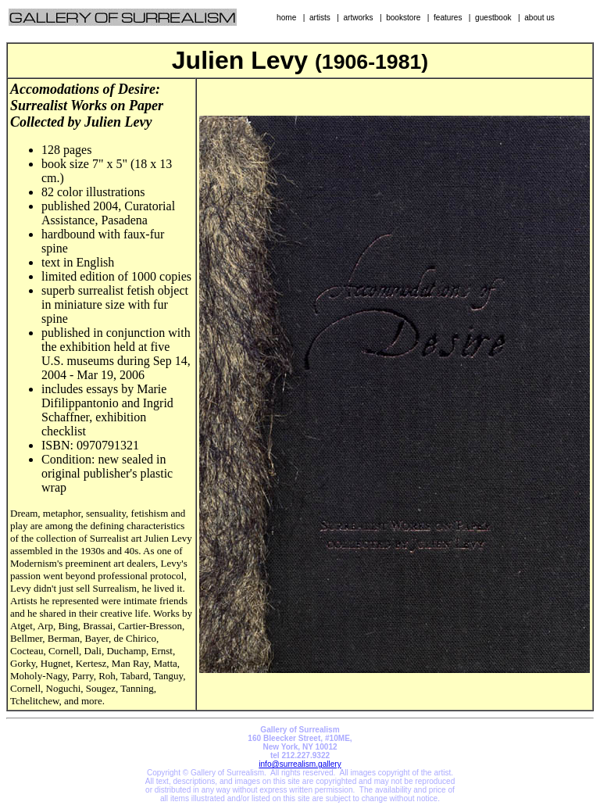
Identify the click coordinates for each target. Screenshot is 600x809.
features (448, 17)
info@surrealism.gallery (300, 764)
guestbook (493, 17)
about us (539, 17)
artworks (358, 17)
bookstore (403, 17)
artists (319, 17)
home (286, 17)
